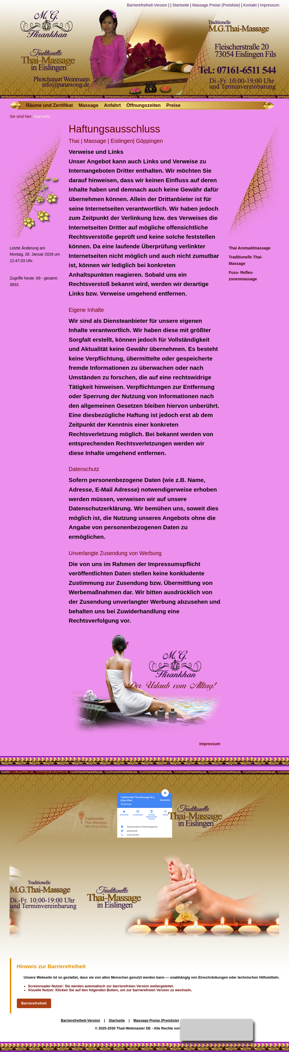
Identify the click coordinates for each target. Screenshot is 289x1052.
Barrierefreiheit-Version (147, 5)
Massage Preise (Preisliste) (216, 5)
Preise (173, 105)
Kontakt (249, 5)
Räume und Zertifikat (49, 105)
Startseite (180, 5)
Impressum (269, 5)
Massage (88, 105)
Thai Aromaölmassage (250, 248)
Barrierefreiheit (34, 1003)
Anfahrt (112, 105)
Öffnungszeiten (143, 105)
